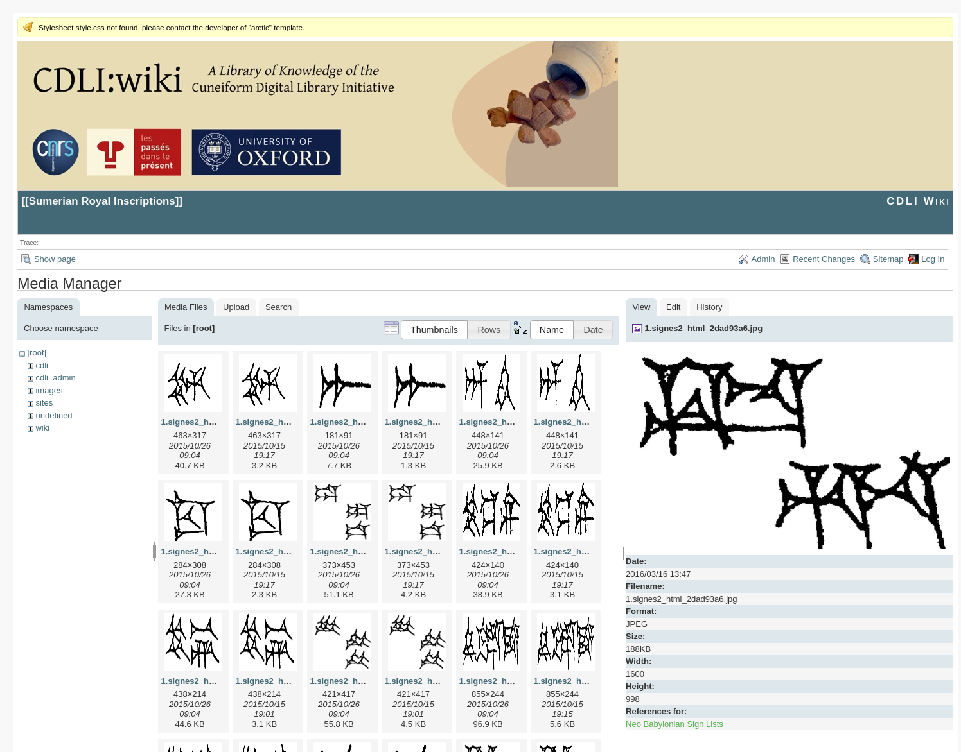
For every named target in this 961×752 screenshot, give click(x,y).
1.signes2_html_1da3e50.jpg (366, 551)
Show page (55, 259)
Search (278, 307)
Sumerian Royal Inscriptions (102, 201)
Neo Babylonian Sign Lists (674, 724)
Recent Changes (824, 259)
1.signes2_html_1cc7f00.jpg (216, 551)
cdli (41, 365)
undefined (53, 415)
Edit (673, 307)
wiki (42, 427)
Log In (932, 259)
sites (44, 402)
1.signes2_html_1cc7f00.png (292, 551)
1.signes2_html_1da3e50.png (442, 551)
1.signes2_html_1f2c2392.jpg (516, 681)
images (48, 390)
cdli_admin (55, 377)
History (709, 307)
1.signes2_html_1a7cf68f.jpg (366, 422)
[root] (36, 352)
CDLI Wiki (918, 201)
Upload (236, 307)
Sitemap (888, 259)
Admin (763, 259)
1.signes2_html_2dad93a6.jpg (704, 328)
